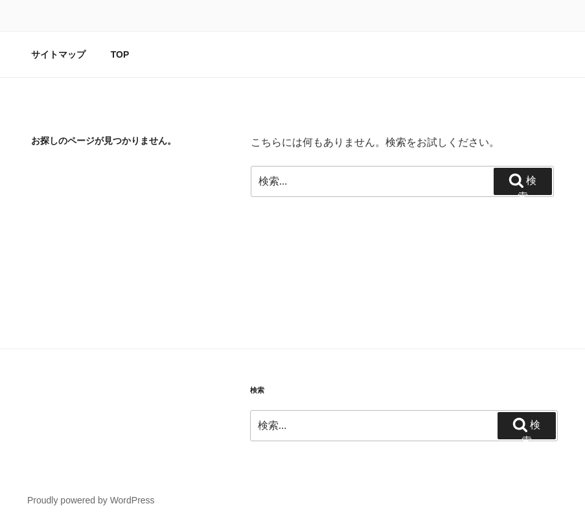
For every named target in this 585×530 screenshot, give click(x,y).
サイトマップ (58, 54)
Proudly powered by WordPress (91, 500)
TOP (120, 54)
